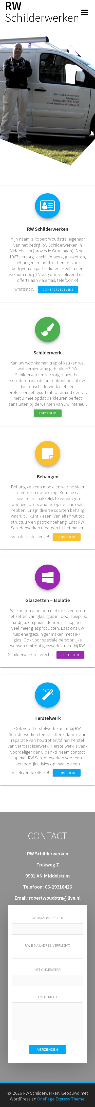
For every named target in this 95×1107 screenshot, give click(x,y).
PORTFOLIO (47, 413)
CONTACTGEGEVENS (58, 289)
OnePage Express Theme (60, 1099)
